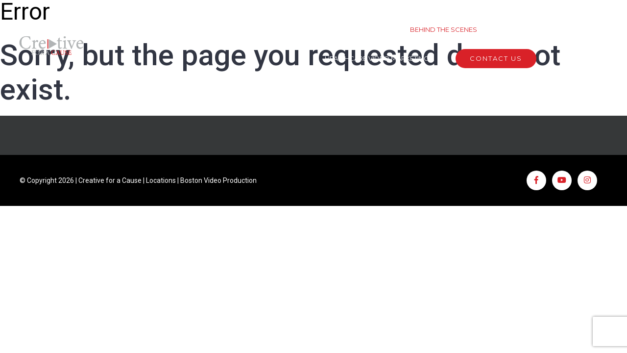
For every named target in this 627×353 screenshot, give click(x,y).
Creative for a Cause (110, 180)
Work (303, 29)
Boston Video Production (218, 180)
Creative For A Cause (547, 29)
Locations (161, 180)
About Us (244, 29)
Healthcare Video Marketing (377, 58)
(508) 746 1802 (585, 58)
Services (362, 29)
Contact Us (496, 58)
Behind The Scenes (443, 29)
